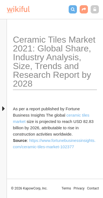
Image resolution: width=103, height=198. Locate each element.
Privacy (79, 188)
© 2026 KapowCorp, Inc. (29, 188)
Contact (93, 188)
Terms (66, 188)
